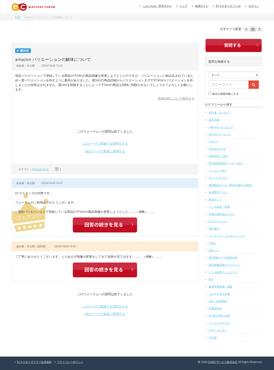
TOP (17, 17)
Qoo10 (213, 141)
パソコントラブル (219, 323)
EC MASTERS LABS (219, 315)
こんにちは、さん (157, 6)
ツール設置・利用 (219, 207)
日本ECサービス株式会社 (222, 362)
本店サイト (215, 199)
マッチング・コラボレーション (227, 236)
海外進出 (214, 228)
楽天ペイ (214, 250)
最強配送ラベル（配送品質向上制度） (231, 185)
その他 (213, 337)
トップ (183, 6)
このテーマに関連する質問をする (105, 143)
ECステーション (218, 221)
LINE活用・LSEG (218, 156)
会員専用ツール (218, 192)
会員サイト (201, 6)
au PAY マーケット (220, 134)
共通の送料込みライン (222, 214)
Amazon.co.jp (40, 169)
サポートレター (218, 330)
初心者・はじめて (219, 112)
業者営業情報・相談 (220, 286)
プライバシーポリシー (70, 362)
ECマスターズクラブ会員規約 (34, 362)
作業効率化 (215, 308)
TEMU (212, 243)
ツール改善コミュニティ (223, 272)
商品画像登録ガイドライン (224, 265)
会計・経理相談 (218, 301)
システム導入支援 (219, 294)
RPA (211, 279)
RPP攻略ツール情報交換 (223, 257)
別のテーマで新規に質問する (105, 151)
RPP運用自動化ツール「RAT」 (227, 163)
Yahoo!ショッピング (221, 127)
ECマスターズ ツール (228, 6)
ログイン (253, 6)
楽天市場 (214, 120)
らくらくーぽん (218, 170)
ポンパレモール (218, 178)
